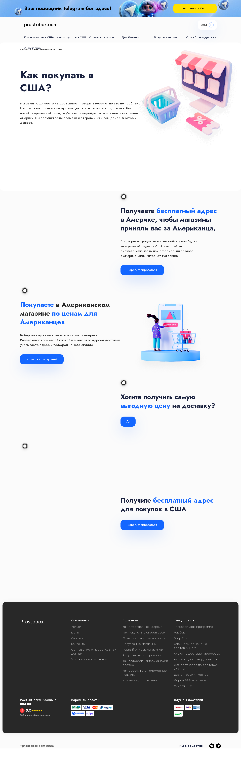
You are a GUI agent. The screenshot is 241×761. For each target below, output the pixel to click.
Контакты (78, 644)
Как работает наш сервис (143, 626)
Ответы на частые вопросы (144, 638)
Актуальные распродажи (142, 655)
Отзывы (77, 638)
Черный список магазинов (143, 649)
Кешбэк (179, 632)
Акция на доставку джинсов (195, 659)
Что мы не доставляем (140, 680)
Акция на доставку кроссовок (197, 653)
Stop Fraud (182, 638)
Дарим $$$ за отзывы (190, 680)
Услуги (76, 626)
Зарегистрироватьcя (142, 525)
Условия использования (89, 659)
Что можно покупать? (41, 359)
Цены (75, 632)
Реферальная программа (193, 626)
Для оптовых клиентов (191, 674)
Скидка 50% (183, 686)
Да (128, 421)
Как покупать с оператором (144, 632)
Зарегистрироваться (142, 270)
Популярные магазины (139, 644)
